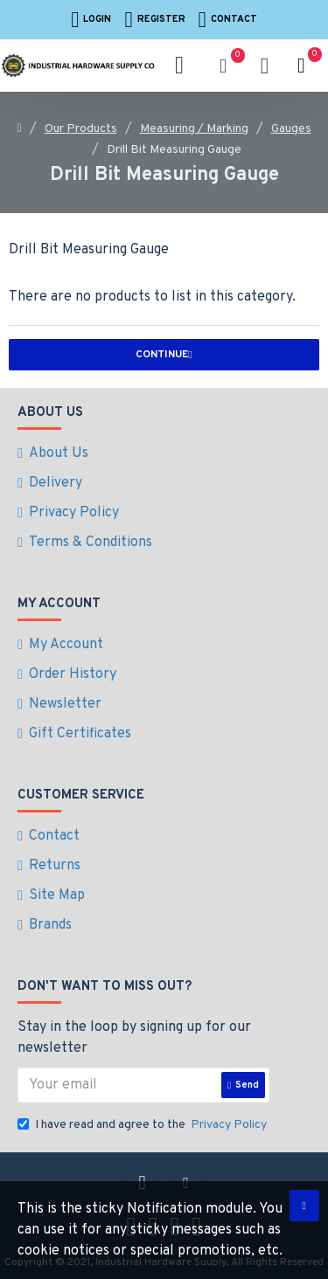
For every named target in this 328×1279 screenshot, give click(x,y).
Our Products (81, 128)
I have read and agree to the (143, 1125)
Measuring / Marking (194, 128)
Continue (162, 355)
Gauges (291, 128)
